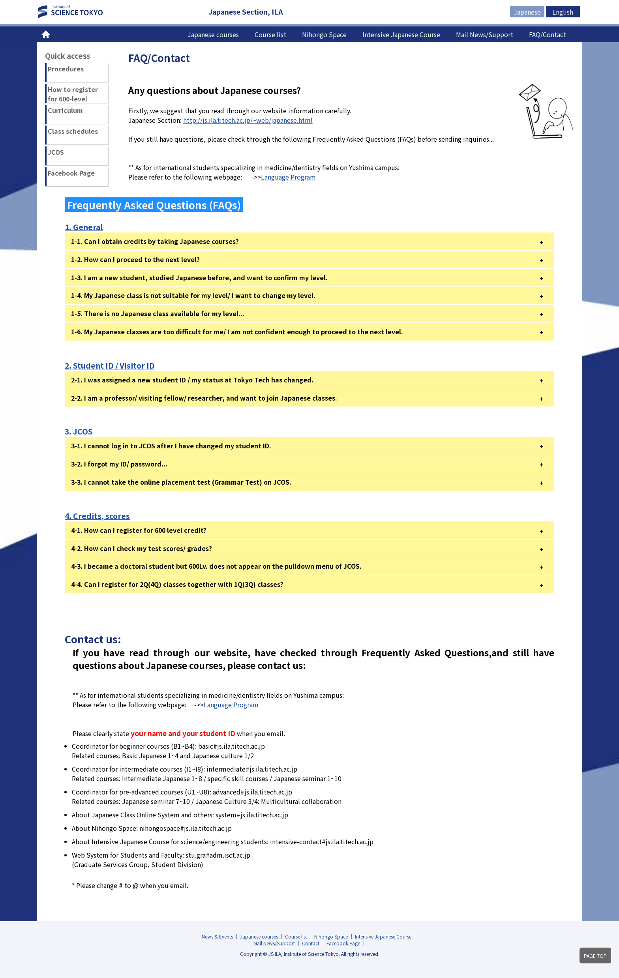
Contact (310, 943)
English (562, 12)
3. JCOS (79, 431)
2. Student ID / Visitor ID (110, 365)
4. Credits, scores (97, 515)
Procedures (66, 68)
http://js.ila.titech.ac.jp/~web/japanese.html (248, 120)
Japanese (527, 12)
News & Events (217, 936)
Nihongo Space (324, 34)
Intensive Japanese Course (401, 34)
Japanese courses (213, 34)
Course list (270, 34)
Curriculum (65, 110)
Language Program (288, 177)
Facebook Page (71, 173)
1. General (84, 226)
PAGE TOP (595, 955)
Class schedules (73, 131)
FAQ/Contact (547, 34)
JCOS (56, 152)
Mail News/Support (484, 34)
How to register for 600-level (73, 93)
